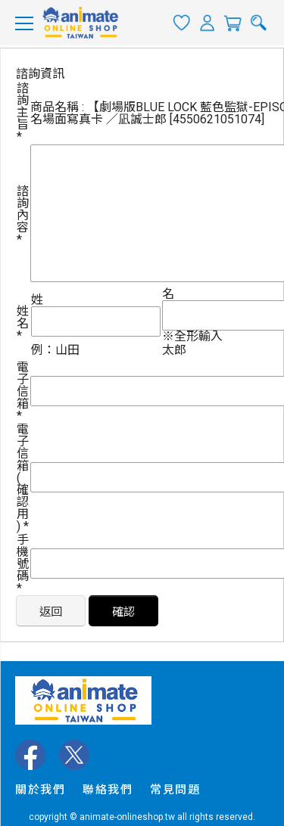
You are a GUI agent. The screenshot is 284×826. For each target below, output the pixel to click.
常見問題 (175, 789)
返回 (50, 612)
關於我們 (40, 789)
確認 (123, 612)
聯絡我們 (108, 789)
